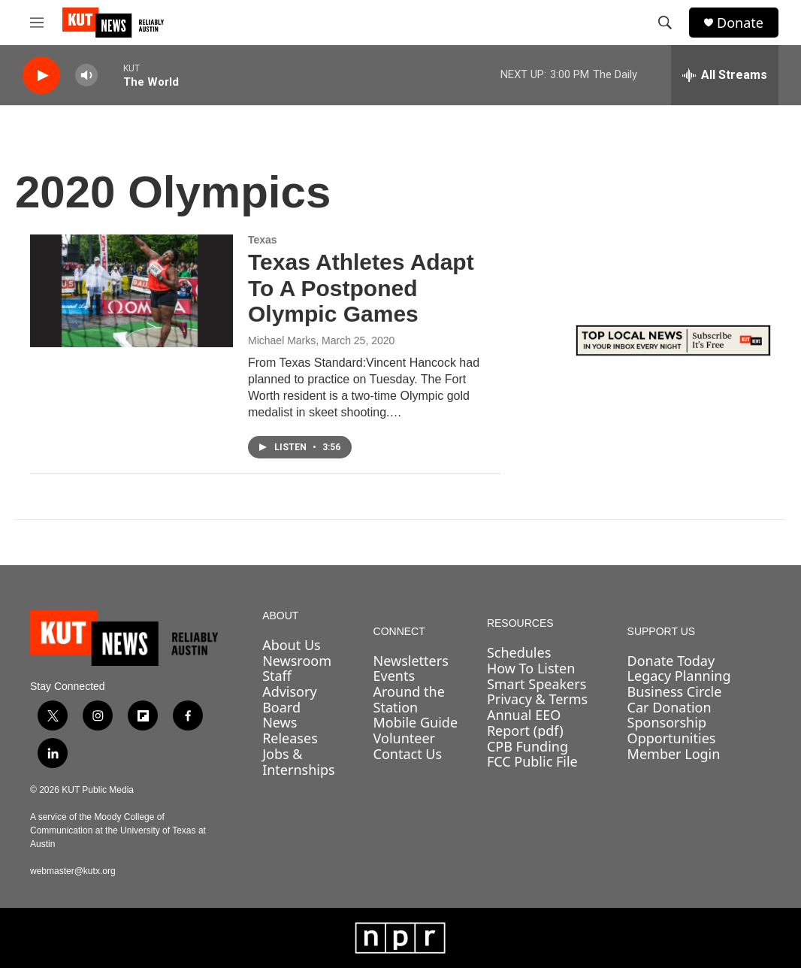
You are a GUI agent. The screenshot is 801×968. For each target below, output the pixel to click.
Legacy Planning (679, 676)
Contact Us (408, 754)
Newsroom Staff (296, 668)
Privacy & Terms (537, 699)
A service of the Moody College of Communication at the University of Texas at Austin (118, 830)
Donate (740, 23)
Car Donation (669, 707)
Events (394, 676)
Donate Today (671, 661)
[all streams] (724, 75)
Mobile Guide (415, 722)
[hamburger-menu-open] (37, 23)
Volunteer (404, 738)
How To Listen (531, 668)
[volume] (86, 75)
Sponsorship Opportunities (671, 730)
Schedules (519, 652)
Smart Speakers (536, 684)
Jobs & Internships (298, 762)
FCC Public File (532, 761)
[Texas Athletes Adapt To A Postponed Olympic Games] (131, 290)
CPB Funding (527, 746)
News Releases (290, 730)
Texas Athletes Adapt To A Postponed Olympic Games (361, 288)
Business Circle (674, 691)
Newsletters (411, 661)
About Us (291, 645)
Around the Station (409, 699)
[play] (41, 75)
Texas (262, 240)
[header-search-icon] (665, 22)
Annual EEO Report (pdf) (525, 723)
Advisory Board (289, 699)
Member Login (674, 754)
